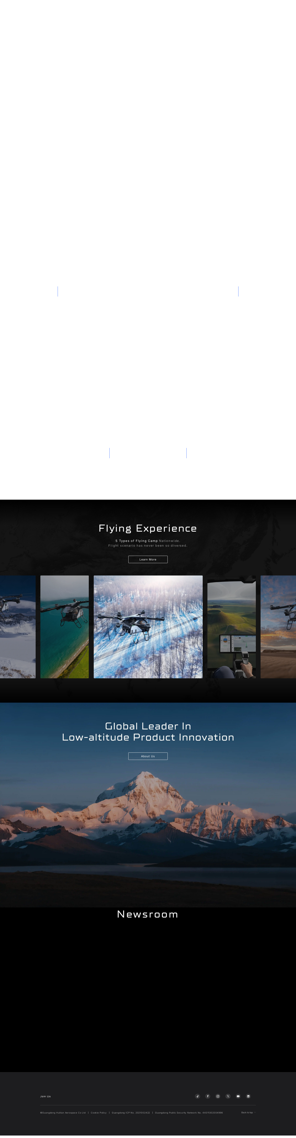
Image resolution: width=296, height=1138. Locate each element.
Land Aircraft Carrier (71, 9)
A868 (92, 9)
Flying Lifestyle (224, 9)
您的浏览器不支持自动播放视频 (148, 83)
